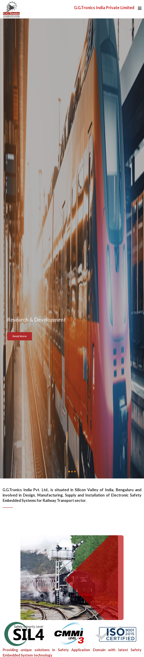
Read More (20, 336)
